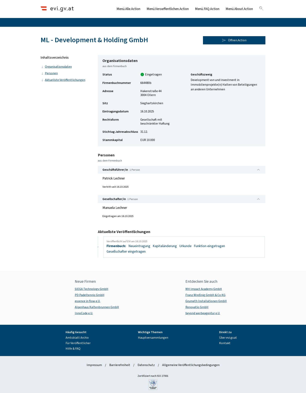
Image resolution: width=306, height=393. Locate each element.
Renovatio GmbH (196, 307)
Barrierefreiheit (119, 365)
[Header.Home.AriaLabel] (57, 9)
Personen (49, 73)
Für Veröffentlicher (78, 343)
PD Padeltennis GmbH (89, 295)
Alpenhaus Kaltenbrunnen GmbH (97, 307)
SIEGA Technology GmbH (91, 289)
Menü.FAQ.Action (207, 8)
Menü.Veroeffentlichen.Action (168, 8)
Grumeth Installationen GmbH (206, 301)
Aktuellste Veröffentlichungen (63, 80)
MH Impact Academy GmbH (203, 289)
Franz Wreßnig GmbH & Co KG (205, 295)
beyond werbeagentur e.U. (202, 313)
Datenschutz (146, 365)
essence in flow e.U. (87, 301)
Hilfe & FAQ (73, 348)
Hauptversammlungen (153, 338)
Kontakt (224, 343)
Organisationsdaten (56, 67)
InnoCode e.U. (84, 313)
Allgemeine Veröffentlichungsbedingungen (191, 365)
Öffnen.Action (234, 40)
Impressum (94, 365)
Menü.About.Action (239, 8)
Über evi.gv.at (228, 338)
